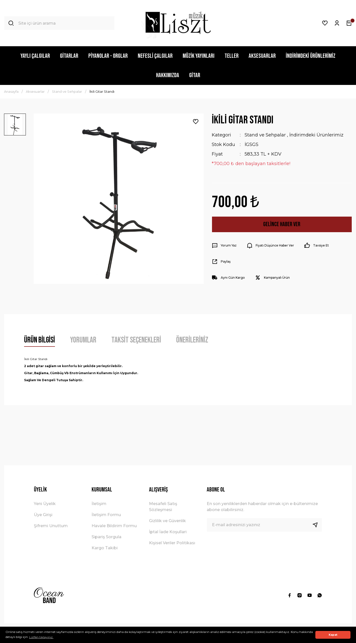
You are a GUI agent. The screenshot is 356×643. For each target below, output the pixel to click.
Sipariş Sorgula (106, 536)
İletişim (99, 503)
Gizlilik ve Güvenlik (167, 520)
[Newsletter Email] (264, 525)
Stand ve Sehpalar (265, 135)
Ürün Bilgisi (39, 340)
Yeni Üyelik (45, 503)
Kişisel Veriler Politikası (172, 542)
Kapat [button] (333, 634)
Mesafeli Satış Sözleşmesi (163, 506)
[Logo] (178, 23)
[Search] (59, 23)
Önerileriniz (192, 340)
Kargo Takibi (105, 548)
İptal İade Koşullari (168, 531)
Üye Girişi (43, 514)
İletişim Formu (106, 514)
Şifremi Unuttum (51, 525)
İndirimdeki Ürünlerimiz (316, 135)
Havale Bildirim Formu (114, 525)
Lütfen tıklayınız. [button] (41, 637)
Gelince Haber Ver (281, 224)
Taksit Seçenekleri (136, 340)
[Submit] (317, 525)
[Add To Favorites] (196, 122)
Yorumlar (83, 340)
